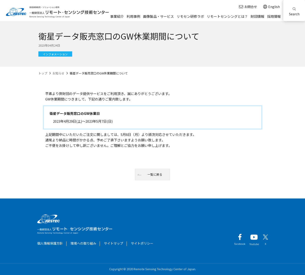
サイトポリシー (142, 243)
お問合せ (248, 7)
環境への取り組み (83, 243)
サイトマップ (113, 243)
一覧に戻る (154, 174)
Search (294, 11)
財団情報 (257, 16)
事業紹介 (117, 16)
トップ (42, 73)
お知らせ (58, 73)
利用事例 (133, 16)
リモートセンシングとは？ (227, 16)
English (271, 7)
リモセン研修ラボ (190, 16)
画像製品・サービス (158, 16)
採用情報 (274, 16)
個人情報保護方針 (50, 243)
